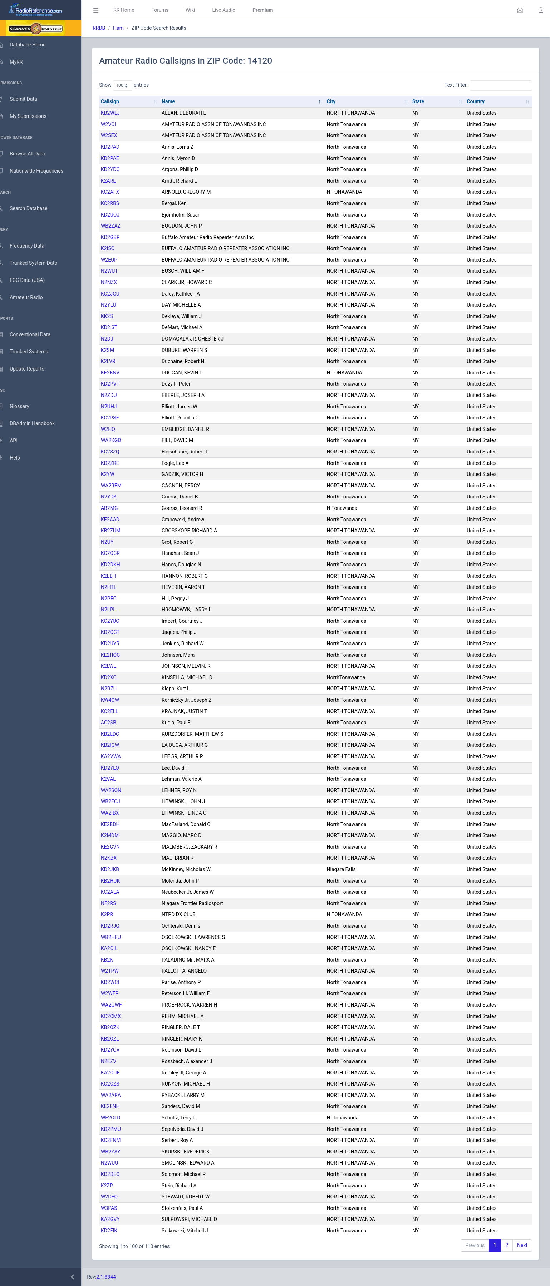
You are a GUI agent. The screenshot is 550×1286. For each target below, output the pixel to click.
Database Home (28, 44)
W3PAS (119, 1208)
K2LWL (119, 666)
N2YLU (119, 305)
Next (522, 1245)
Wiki (200, 10)
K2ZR (117, 1185)
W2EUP (119, 260)
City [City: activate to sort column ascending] (337, 101)
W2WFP (120, 993)
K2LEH (118, 576)
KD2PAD (120, 147)
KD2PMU (121, 1129)
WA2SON (121, 790)
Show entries (134, 85)
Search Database (29, 208)
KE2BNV (120, 373)
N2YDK (119, 497)
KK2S (117, 316)
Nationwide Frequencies (37, 171)
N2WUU (119, 1163)
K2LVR (118, 361)
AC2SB (119, 722)
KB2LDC (120, 734)
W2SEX (119, 135)
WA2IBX (120, 813)
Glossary (19, 406)
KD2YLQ (120, 768)
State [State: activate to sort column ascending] (422, 101)
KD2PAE (120, 158)
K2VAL (118, 779)
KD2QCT (120, 632)
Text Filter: (488, 85)
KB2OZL (120, 1039)
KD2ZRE (120, 463)
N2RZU (119, 688)
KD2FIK (119, 1230)
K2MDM (120, 835)
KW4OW (120, 700)
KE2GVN (120, 847)
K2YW (118, 474)
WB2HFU (121, 937)
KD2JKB (120, 869)
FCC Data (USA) (27, 280)
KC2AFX (120, 192)
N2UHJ (119, 406)
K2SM (117, 350)
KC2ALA (120, 892)
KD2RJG (120, 926)
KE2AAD (120, 519)
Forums (170, 10)
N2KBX (119, 858)
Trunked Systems (29, 352)
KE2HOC (120, 655)
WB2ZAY (121, 1152)
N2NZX (119, 282)
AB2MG (119, 508)
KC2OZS (120, 1084)
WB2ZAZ (121, 226)
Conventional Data (30, 335)
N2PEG (119, 598)
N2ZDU (119, 395)
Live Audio (234, 10)
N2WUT (119, 271)
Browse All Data (27, 154)
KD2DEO (120, 1174)
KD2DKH (121, 564)
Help (15, 458)
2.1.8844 (116, 1277)
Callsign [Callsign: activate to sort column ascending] (120, 101)
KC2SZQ (120, 452)
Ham (128, 28)
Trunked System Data (34, 263)
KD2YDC (120, 169)
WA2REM (121, 485)
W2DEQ (119, 1197)
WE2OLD (121, 1118)
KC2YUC (120, 621)
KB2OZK (120, 1027)
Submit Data (24, 99)
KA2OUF (120, 1073)
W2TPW (120, 971)
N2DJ (117, 339)
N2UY (117, 542)
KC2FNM (121, 1140)
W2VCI (118, 124)
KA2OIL (119, 948)
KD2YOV (120, 1050)
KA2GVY (120, 1219)
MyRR (16, 62)
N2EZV (119, 1061)
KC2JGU (120, 294)
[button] (520, 10)
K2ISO (118, 248)
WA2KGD (121, 440)
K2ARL (118, 181)
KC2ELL (120, 711)
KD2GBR (120, 237)
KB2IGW (120, 745)
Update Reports (27, 369)
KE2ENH (120, 1106)
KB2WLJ (120, 113)
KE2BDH (120, 824)
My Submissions (28, 116)
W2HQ (118, 429)
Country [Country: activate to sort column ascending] (478, 101)
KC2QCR (120, 553)
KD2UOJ (120, 215)
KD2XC (119, 677)
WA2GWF (121, 1005)
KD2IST (119, 327)
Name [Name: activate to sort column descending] (176, 101)
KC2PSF (120, 418)
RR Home (134, 10)
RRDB (109, 28)
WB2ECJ (121, 801)
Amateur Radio (26, 297)
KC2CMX (121, 1016)
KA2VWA (121, 756)
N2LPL (118, 609)
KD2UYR (120, 643)
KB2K (117, 960)
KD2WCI (120, 982)
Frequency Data (27, 246)
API (14, 441)
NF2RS (119, 903)
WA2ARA (121, 1095)
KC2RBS (120, 203)
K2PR (117, 914)
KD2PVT (120, 384)
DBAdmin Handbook (32, 424)
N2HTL (119, 587)
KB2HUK (120, 881)
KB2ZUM (121, 530)
